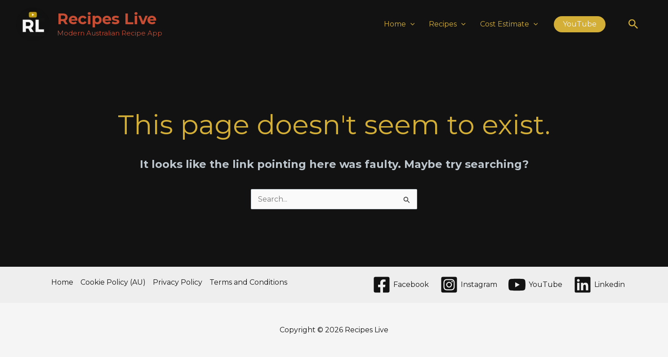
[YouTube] (535, 285)
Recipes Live (106, 18)
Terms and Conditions (248, 282)
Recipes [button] (447, 24)
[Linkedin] (599, 285)
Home (62, 282)
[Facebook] (401, 285)
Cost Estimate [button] (509, 24)
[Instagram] (468, 285)
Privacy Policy (177, 282)
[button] (410, 24)
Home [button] (399, 24)
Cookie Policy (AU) (113, 282)
